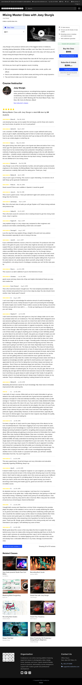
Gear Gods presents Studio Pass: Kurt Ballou (14, 573)
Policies (41, 682)
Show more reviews (12, 546)
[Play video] (41, 33)
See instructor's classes (21, 103)
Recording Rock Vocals (37, 572)
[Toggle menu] (79, 8)
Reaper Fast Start (8, 638)
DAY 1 (6, 32)
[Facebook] (25, 672)
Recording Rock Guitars (10, 617)
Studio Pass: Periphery (37, 617)
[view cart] (67, 1)
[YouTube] (22, 672)
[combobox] (50, 8)
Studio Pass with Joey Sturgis (39, 595)
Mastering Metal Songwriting (11, 595)
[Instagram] (29, 672)
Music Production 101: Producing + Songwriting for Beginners (41, 639)
